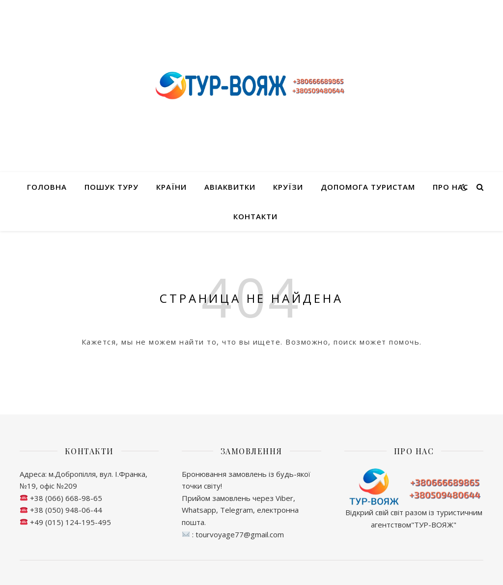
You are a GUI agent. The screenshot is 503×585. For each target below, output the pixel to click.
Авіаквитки (229, 187)
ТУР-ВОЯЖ (433, 524)
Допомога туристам (368, 187)
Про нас (450, 187)
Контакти (255, 216)
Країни (171, 187)
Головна (47, 187)
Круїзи (288, 187)
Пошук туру (111, 187)
